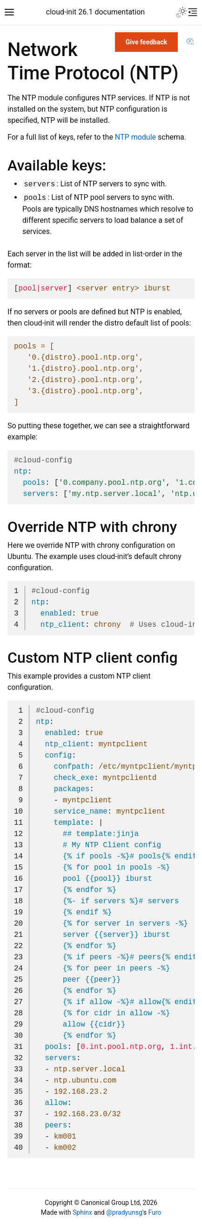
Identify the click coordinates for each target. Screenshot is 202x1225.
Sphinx (82, 1212)
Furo (154, 1212)
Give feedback (146, 42)
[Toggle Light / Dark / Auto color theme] (181, 12)
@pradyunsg (124, 1212)
